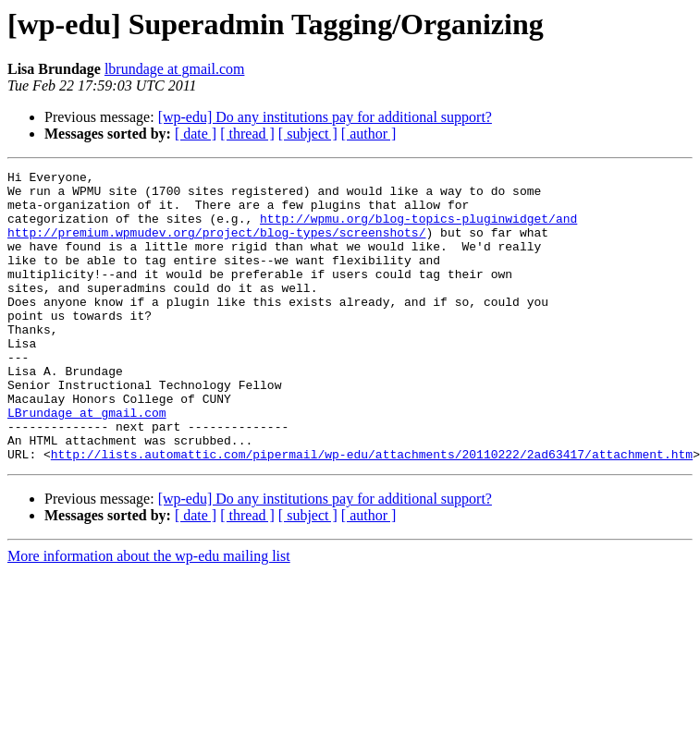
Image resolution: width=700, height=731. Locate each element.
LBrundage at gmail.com (86, 462)
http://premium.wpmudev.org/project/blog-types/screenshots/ (216, 246)
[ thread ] (247, 133)
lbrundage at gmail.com (174, 69)
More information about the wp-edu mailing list (148, 614)
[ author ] (369, 133)
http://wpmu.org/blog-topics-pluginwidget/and (418, 229)
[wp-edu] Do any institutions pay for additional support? (325, 117)
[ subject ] (308, 133)
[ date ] (195, 133)
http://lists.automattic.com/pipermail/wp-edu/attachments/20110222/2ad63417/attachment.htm (372, 512)
